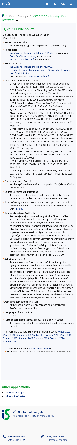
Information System (15, 396)
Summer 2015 (10, 338)
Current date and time (57, 440)
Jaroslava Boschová (38, 76)
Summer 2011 (23, 334)
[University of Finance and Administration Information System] (7, 4)
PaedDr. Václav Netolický (23, 56)
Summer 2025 (10, 341)
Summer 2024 (57, 338)
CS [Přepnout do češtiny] (63, 4)
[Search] (55, 4)
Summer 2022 (25, 338)
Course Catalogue (19, 16)
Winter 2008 (35, 348)
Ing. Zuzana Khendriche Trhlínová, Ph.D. (31, 53)
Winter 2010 (9, 334)
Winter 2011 (38, 334)
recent (46, 348)
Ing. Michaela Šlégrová (22, 59)
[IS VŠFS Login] (71, 4)
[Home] (47, 4)
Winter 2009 (64, 331)
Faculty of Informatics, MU (41, 416)
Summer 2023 (41, 338)
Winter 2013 (52, 334)
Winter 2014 (66, 334)
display (19, 208)
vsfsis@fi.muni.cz (16, 440)
